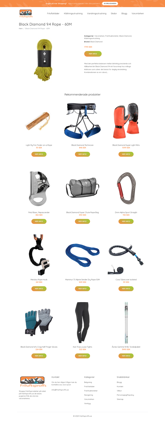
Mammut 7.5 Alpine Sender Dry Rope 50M (82, 282)
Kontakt (120, 389)
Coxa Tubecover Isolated (126, 282)
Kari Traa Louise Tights (82, 350)
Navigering (88, 398)
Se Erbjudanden (110, 3)
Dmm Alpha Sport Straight (126, 215)
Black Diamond (125, 39)
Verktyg (87, 406)
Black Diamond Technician (83, 148)
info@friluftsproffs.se (60, 393)
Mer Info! (93, 57)
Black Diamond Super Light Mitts (126, 148)
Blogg (124, 15)
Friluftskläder (53, 15)
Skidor (114, 15)
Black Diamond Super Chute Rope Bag (82, 215)
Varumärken (138, 15)
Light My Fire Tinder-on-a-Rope (39, 148)
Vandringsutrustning (96, 15)
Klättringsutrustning (73, 15)
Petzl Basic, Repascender (39, 215)
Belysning (88, 385)
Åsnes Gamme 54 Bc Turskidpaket (126, 350)
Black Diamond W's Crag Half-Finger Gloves (39, 350)
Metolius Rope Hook (39, 282)
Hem (21, 31)
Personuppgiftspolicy (125, 398)
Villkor (119, 394)
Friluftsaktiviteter (112, 39)
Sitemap (120, 402)
